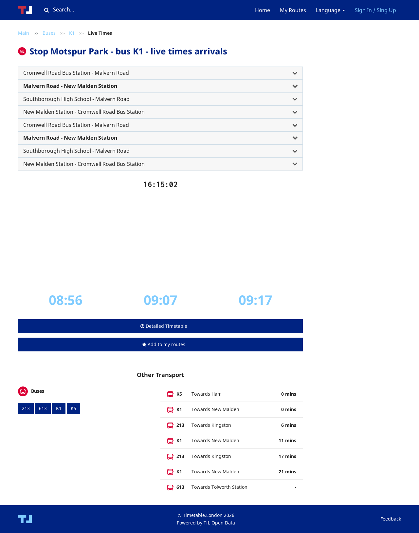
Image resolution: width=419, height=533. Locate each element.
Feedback (390, 519)
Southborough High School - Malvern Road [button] (76, 99)
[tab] (160, 73)
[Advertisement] (160, 240)
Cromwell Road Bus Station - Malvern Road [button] (76, 72)
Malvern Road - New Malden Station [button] (70, 85)
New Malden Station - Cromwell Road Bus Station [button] (84, 111)
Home (262, 10)
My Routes (293, 10)
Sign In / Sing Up (375, 10)
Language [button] (330, 10)
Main (23, 33)
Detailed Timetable (163, 326)
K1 (72, 33)
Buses (49, 33)
